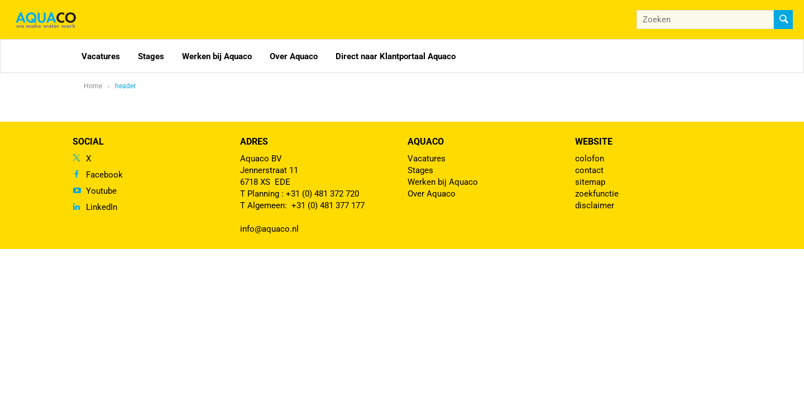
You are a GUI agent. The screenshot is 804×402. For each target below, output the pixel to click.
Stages (151, 56)
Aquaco (426, 141)
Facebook (104, 175)
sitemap (590, 182)
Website (593, 141)
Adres (254, 141)
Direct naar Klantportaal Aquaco (396, 56)
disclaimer (594, 205)
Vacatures (101, 56)
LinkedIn (101, 207)
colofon (589, 159)
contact (589, 170)
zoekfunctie (597, 194)
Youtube (101, 191)
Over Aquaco (294, 56)
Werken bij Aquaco (217, 56)
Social (88, 141)
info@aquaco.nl (269, 229)
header (125, 86)
